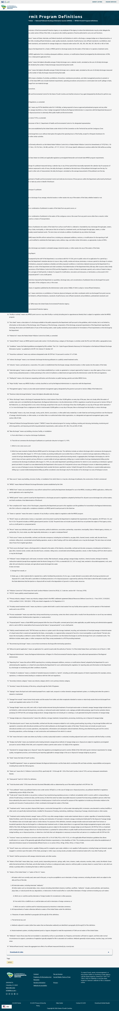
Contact (36, 974)
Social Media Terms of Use (61, 977)
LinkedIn (12, 994)
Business (61, 7)
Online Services (111, 1)
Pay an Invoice (57, 974)
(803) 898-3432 (10, 988)
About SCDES (108, 7)
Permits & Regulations (77, 7)
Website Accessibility (40, 985)
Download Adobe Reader (102, 1003)
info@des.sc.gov (11, 990)
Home (10, 20)
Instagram (9, 994)
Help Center (59, 1003)
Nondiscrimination (39, 982)
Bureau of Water (27, 20)
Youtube (17, 994)
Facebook (6, 994)
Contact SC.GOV (81, 1003)
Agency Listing (97, 1)
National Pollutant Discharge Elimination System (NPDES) (53, 20)
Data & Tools (94, 7)
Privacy (55, 982)
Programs (37, 7)
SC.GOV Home (16, 1003)
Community (49, 7)
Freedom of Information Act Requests (42, 978)
